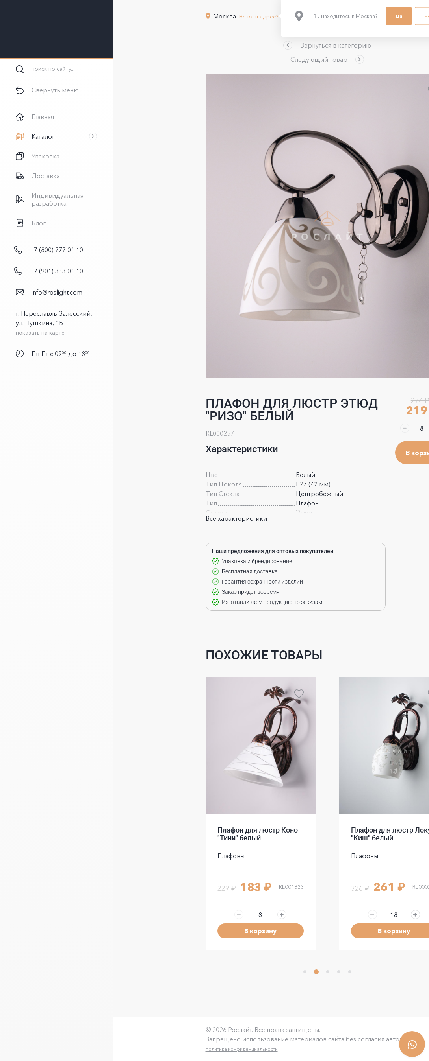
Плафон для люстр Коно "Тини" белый (201, 834)
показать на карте (40, 332)
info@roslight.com (57, 292)
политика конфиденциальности (185, 1049)
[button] (270, 45)
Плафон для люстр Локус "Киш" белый (337, 834)
